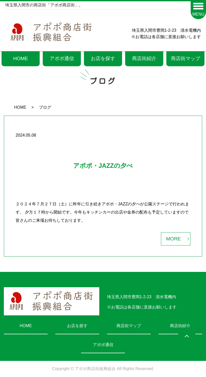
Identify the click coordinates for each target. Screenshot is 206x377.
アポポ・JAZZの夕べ (103, 165)
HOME (20, 58)
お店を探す (103, 58)
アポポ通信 (62, 58)
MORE (173, 238)
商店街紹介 (144, 58)
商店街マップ (185, 58)
